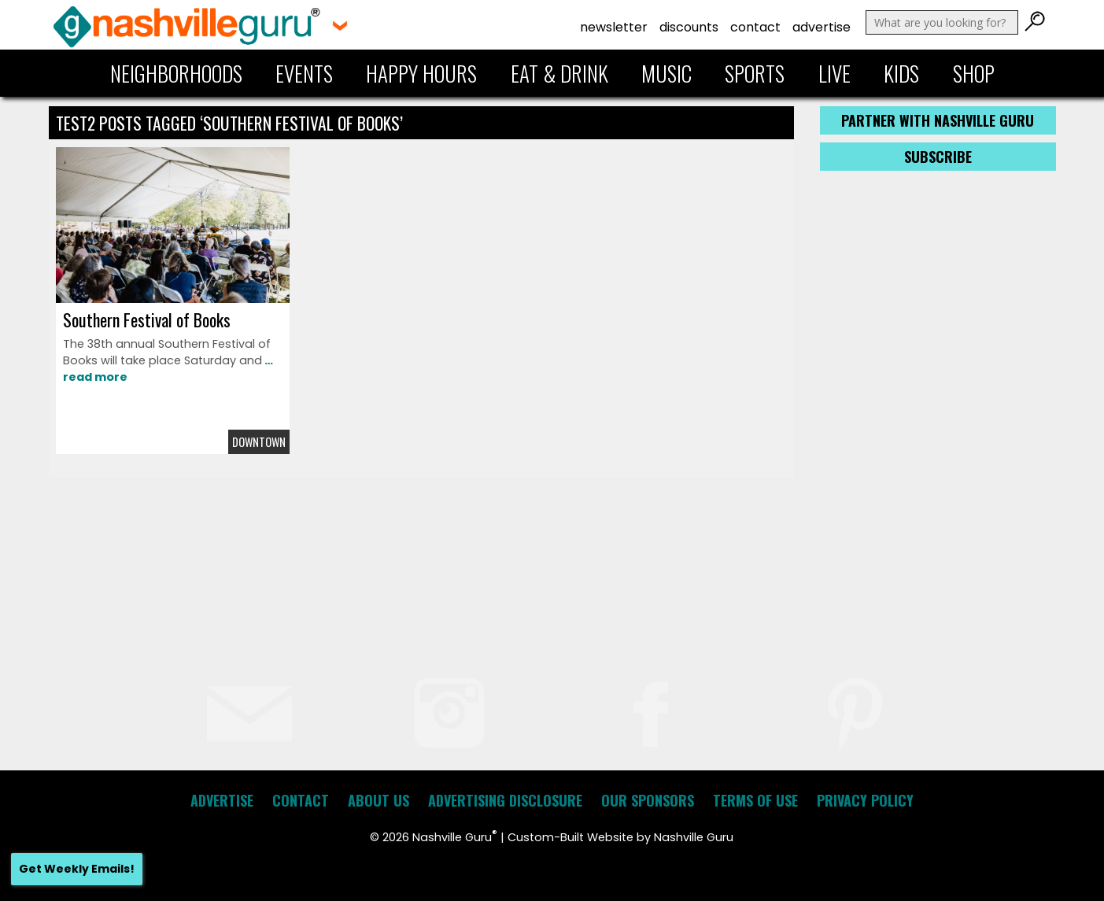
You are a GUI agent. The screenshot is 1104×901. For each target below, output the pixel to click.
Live (834, 73)
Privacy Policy (865, 800)
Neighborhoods (176, 73)
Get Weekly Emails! (77, 869)
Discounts (688, 27)
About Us (378, 800)
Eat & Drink (559, 73)
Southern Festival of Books (147, 319)
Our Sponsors (647, 800)
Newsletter (614, 27)
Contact (755, 27)
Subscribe (938, 156)
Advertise (821, 27)
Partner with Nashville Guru (937, 120)
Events (304, 73)
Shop (974, 73)
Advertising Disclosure (505, 800)
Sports (755, 73)
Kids (901, 73)
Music (666, 73)
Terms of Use (755, 800)
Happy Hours (421, 73)
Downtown (259, 442)
